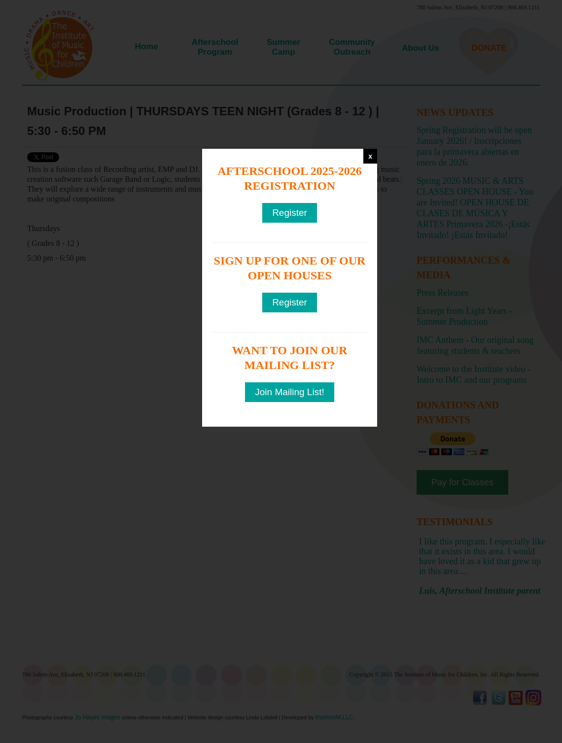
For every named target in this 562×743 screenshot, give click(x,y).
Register (289, 212)
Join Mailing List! (289, 392)
